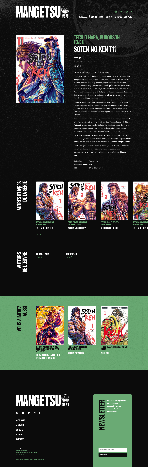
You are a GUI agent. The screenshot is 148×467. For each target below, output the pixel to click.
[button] (40, 235)
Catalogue (83, 16)
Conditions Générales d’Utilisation (26, 452)
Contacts (128, 16)
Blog (101, 16)
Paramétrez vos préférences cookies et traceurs (30, 459)
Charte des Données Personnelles (26, 455)
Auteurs (109, 16)
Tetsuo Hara (93, 161)
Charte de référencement (24, 457)
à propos (118, 16)
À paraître (93, 16)
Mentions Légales (21, 450)
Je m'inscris (103, 455)
